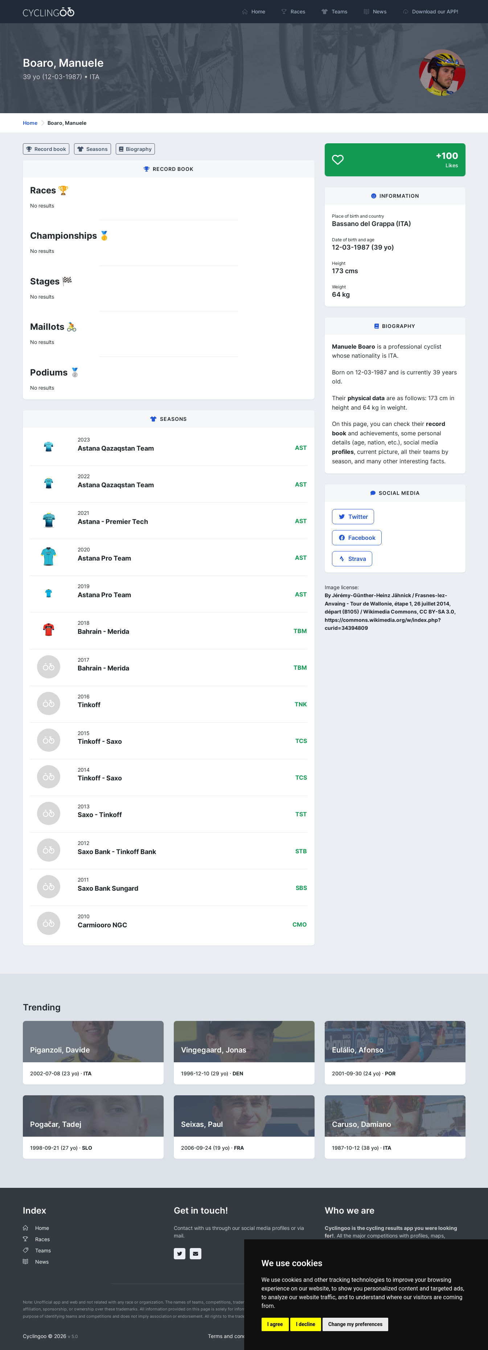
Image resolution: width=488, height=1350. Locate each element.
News (42, 1262)
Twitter (353, 516)
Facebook (357, 537)
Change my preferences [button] (355, 1324)
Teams (43, 1250)
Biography (135, 149)
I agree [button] (275, 1324)
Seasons (92, 149)
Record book (46, 149)
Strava (352, 558)
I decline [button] (305, 1324)
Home (30, 123)
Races (42, 1239)
